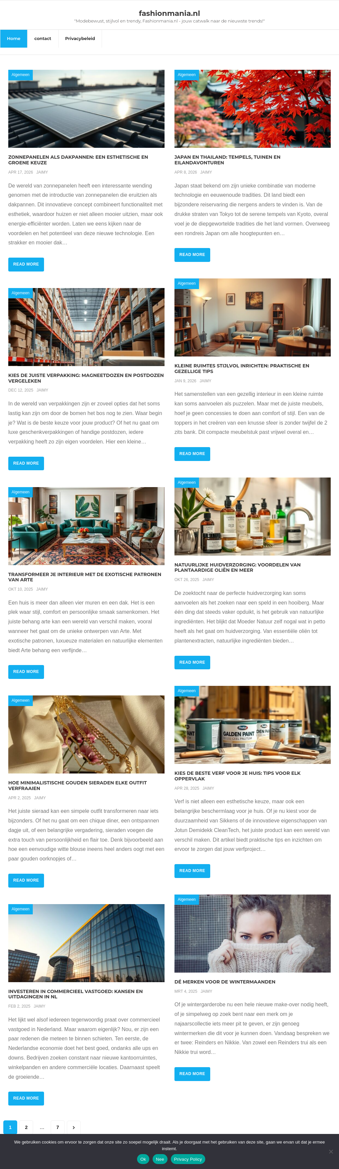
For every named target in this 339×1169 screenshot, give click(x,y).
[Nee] (330, 1151)
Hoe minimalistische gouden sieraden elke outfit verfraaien (77, 778)
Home (14, 38)
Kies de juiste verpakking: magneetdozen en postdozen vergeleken (86, 371)
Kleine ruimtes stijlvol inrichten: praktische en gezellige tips (241, 361)
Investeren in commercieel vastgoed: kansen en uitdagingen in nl (75, 987)
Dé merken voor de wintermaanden (224, 975)
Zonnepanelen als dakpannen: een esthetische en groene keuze (78, 153)
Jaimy (42, 165)
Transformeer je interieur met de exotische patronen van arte (84, 570)
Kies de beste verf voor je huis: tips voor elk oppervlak (237, 769)
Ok (143, 1159)
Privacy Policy (188, 1159)
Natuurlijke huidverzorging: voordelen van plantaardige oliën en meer (237, 560)
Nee (160, 1159)
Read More (26, 257)
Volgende (74, 1120)
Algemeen (20, 67)
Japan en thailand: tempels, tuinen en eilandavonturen (227, 153)
